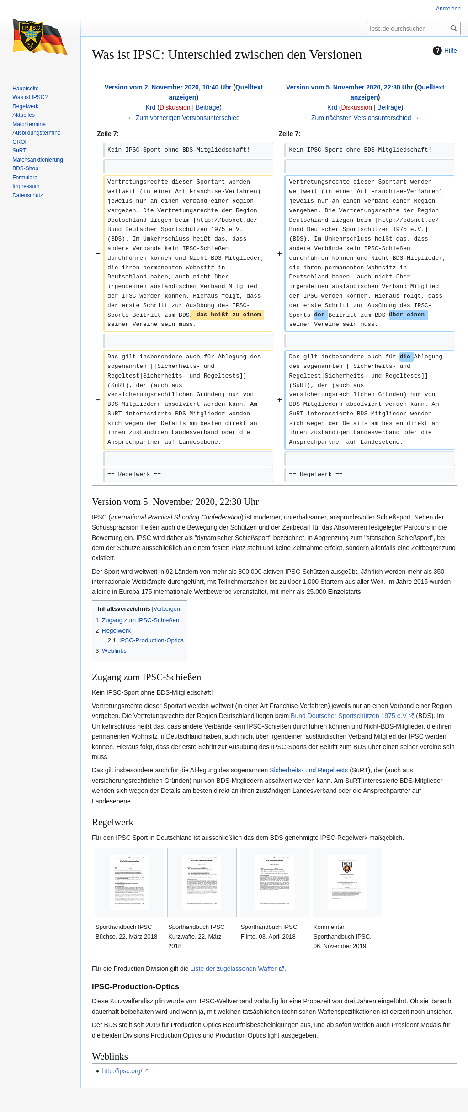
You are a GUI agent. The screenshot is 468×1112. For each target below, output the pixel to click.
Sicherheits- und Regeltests (309, 770)
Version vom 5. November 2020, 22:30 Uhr (349, 87)
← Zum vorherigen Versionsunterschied (184, 117)
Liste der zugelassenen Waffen (234, 968)
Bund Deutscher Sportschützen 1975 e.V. (349, 715)
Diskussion (175, 107)
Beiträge (207, 107)
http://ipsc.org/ (122, 1071)
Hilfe (444, 50)
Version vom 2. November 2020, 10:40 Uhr (168, 87)
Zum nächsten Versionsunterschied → (365, 117)
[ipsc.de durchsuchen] (414, 28)
